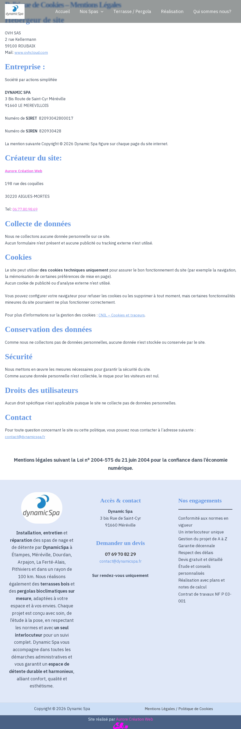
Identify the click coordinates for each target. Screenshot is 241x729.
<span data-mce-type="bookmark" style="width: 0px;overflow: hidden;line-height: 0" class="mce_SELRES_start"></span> (120, 616)
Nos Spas (95, 11)
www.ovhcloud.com (31, 52)
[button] (104, 11)
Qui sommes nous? (213, 11)
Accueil (67, 11)
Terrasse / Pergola (135, 11)
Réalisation (173, 11)
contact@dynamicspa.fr (26, 436)
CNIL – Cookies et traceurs (122, 314)
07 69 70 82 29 (120, 553)
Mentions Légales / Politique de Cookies (178, 708)
